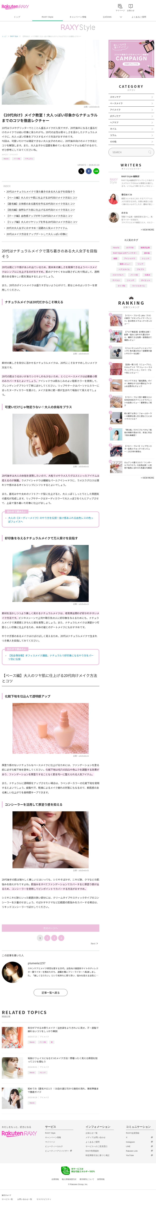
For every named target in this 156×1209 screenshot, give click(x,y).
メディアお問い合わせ (95, 1137)
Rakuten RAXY (15, 7)
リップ (140, 264)
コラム (113, 135)
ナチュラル (29, 158)
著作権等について (87, 1179)
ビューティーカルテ (54, 1146)
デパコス (116, 280)
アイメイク (14, 154)
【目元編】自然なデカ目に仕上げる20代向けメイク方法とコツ (40, 210)
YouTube (130, 1155)
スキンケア (115, 96)
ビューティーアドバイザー (57, 1151)
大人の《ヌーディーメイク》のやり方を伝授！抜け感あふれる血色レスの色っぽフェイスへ (50, 519)
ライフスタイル (138, 285)
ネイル (113, 128)
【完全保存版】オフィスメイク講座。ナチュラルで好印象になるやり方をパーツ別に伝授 (51, 657)
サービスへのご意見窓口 (96, 1146)
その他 (113, 141)
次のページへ (50, 928)
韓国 (115, 258)
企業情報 (55, 1179)
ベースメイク (116, 103)
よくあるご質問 (139, 17)
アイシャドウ (129, 258)
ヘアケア (114, 122)
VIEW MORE (147, 229)
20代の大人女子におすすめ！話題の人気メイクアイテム (36, 228)
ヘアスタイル (124, 269)
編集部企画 (145, 247)
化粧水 (147, 274)
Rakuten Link (132, 1151)
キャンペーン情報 (78, 17)
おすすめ (130, 247)
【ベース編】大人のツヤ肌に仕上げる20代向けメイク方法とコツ (41, 197)
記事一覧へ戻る (51, 992)
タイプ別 (121, 285)
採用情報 (101, 1179)
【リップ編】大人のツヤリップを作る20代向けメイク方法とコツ (41, 222)
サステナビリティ (44, 1199)
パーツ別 (17, 158)
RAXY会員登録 (132, 1133)
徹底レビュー (125, 264)
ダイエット (145, 280)
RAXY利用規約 (92, 1151)
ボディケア (115, 116)
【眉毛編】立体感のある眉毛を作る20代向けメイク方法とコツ (40, 203)
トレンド (43, 1072)
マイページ (50, 1142)
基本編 (147, 253)
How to (6, 158)
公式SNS (107, 17)
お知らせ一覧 (92, 1133)
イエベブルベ (117, 274)
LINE (128, 1146)
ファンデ (130, 280)
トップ (17, 17)
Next (94, 943)
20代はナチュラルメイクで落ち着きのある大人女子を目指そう (40, 191)
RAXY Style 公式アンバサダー (125, 253)
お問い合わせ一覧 (24, 1199)
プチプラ (140, 269)
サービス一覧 (7, 1199)
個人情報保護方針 (69, 1179)
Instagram (130, 1142)
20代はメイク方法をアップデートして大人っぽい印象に (37, 234)
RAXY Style (47, 17)
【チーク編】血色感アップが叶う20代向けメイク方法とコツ (39, 216)
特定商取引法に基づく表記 (97, 1155)
